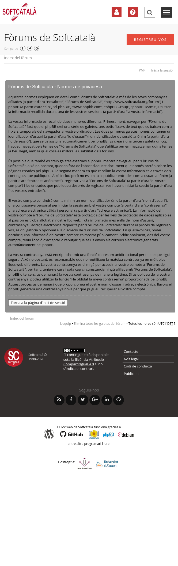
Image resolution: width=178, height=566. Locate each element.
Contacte (131, 351)
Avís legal (131, 359)
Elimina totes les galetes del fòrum (100, 323)
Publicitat (131, 373)
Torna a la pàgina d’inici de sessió (38, 302)
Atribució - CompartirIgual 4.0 (84, 361)
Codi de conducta (138, 366)
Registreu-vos (150, 39)
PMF (142, 70)
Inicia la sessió (162, 70)
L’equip (65, 323)
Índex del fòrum (18, 57)
